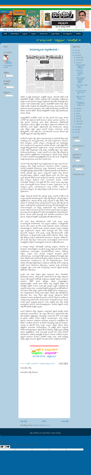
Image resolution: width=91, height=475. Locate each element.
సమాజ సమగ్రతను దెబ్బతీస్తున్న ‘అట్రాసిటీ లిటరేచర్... (80, 80)
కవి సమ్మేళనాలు (67, 33)
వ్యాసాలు (33, 33)
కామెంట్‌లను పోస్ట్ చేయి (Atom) (41, 425)
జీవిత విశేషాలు (15, 33)
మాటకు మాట (44, 33)
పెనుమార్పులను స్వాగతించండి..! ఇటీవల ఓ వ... (80, 103)
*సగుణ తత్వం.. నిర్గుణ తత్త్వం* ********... (82, 86)
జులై (77, 108)
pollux (40, 433)
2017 (76, 129)
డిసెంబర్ (78, 57)
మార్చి (78, 118)
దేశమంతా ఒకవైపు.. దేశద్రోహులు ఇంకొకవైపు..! (81, 66)
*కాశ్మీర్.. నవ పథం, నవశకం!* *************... (81, 98)
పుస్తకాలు (25, 33)
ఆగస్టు (78, 62)
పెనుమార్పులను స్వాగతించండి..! (44, 49)
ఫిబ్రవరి (78, 121)
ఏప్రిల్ (77, 116)
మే (77, 113)
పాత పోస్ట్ (64, 421)
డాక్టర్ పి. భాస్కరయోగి (8, 62)
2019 (76, 55)
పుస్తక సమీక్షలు (55, 33)
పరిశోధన (78, 33)
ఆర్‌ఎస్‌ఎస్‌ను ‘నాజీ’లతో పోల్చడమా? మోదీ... (80, 73)
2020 (76, 52)
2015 (76, 132)
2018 (76, 127)
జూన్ (77, 111)
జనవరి (78, 123)
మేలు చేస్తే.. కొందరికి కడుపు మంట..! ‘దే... (81, 92)
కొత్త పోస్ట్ (23, 421)
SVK (8, 96)
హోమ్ (5, 33)
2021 (76, 50)
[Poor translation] (7, 446)
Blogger (53, 433)
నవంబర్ (78, 60)
